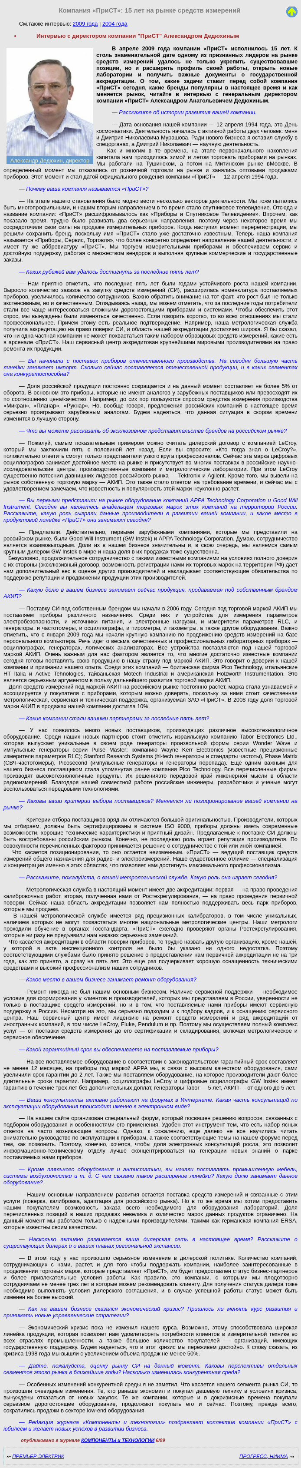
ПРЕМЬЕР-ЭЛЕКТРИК (38, 1456)
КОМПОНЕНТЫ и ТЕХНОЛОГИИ (117, 1440)
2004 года (115, 23)
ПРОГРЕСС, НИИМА (263, 1456)
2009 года (85, 23)
